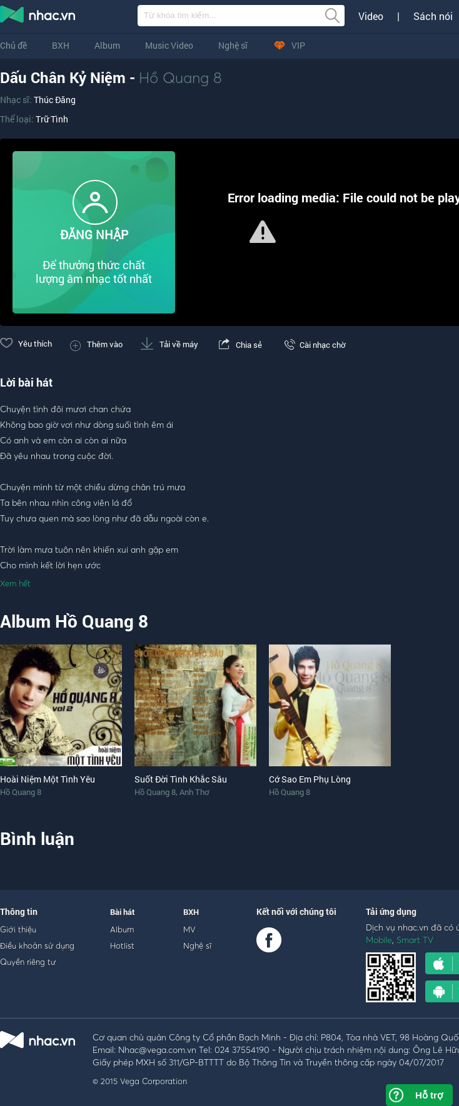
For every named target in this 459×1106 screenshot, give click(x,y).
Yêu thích (26, 343)
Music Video (169, 45)
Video (370, 16)
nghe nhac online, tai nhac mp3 (38, 17)
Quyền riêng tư (28, 962)
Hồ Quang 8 (180, 77)
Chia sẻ (239, 344)
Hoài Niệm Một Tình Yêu (47, 779)
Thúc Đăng (55, 100)
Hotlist (122, 945)
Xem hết (15, 583)
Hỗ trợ (429, 1095)
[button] (262, 231)
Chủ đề (13, 45)
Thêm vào (96, 344)
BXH (60, 45)
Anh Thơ (194, 791)
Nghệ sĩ (233, 45)
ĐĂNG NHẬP (94, 234)
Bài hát (122, 911)
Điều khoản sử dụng (37, 945)
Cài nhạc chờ (312, 344)
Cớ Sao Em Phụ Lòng (310, 779)
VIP (289, 45)
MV (189, 929)
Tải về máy (169, 344)
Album (107, 45)
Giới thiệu (18, 929)
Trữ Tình (52, 119)
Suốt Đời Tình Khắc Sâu (180, 779)
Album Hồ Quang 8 (74, 621)
